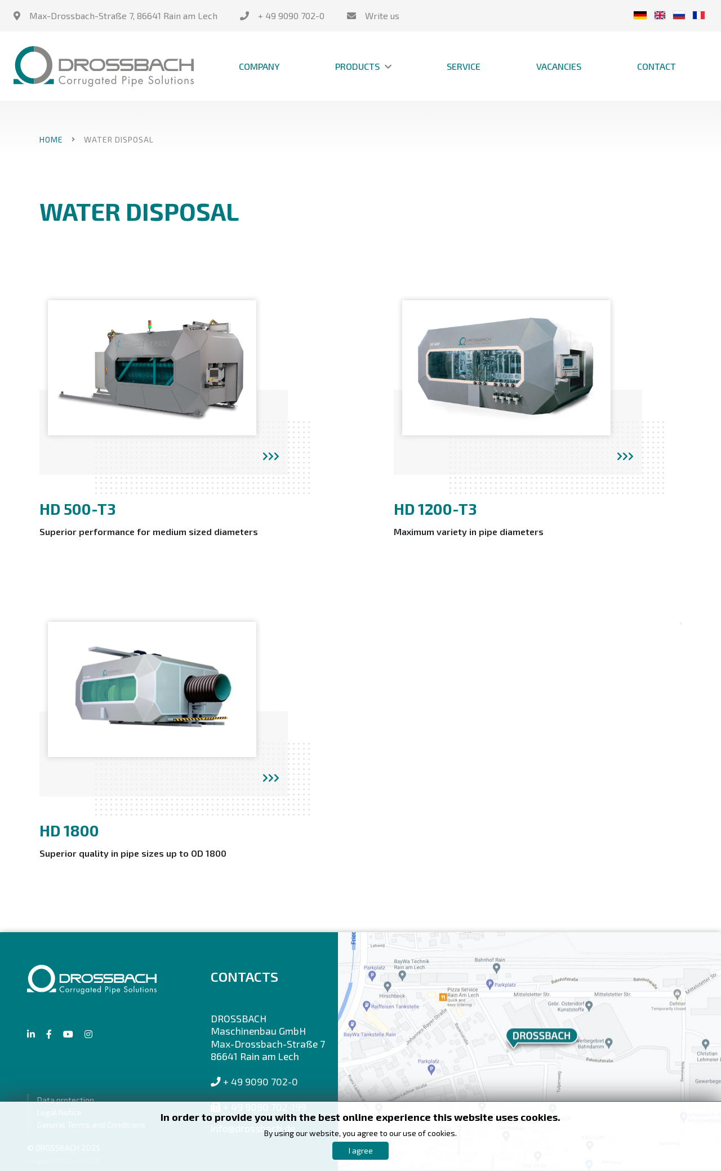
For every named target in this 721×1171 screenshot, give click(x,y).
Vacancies (558, 66)
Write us (382, 15)
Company (259, 66)
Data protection (65, 1100)
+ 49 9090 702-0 (291, 15)
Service (463, 66)
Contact (656, 66)
